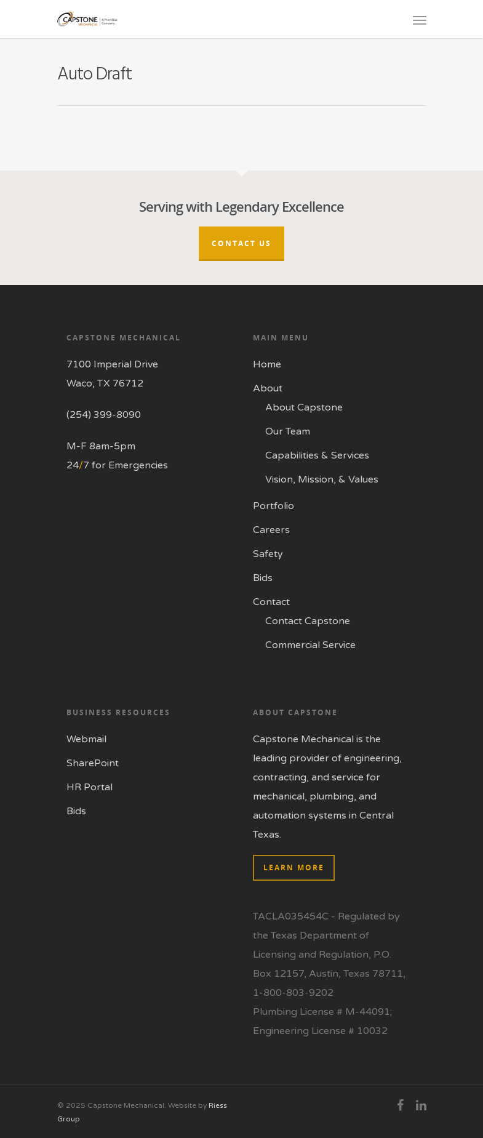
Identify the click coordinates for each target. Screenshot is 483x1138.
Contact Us (241, 243)
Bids (263, 578)
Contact (271, 602)
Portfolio (273, 506)
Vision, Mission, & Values (321, 479)
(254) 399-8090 (103, 415)
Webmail (86, 739)
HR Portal (89, 787)
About (267, 388)
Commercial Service (310, 645)
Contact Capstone (307, 621)
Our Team (287, 431)
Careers (271, 530)
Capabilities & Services (317, 455)
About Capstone (304, 407)
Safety (268, 554)
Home (267, 364)
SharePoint (92, 763)
